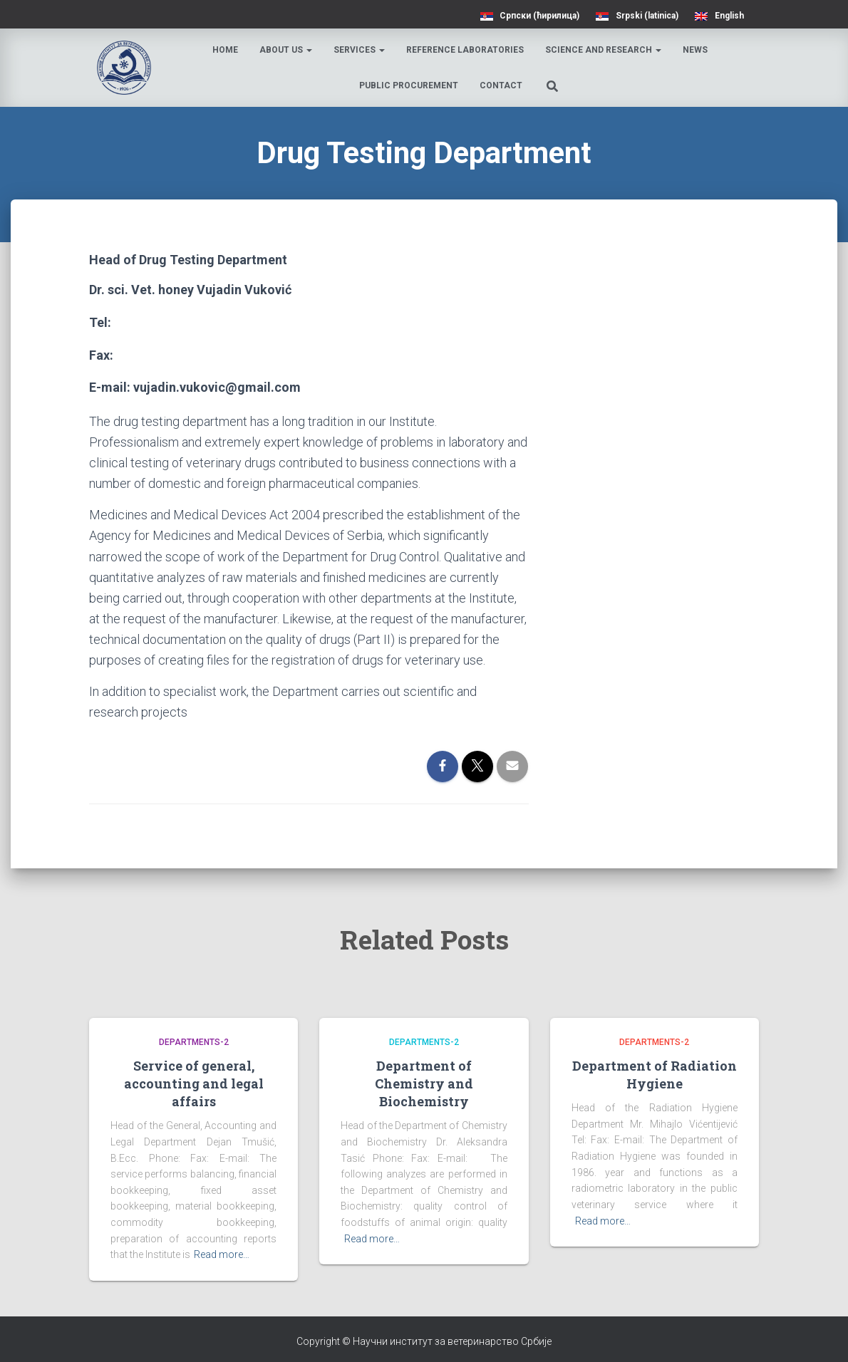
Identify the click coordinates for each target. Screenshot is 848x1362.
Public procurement (409, 85)
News (696, 50)
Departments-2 (194, 1042)
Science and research (605, 50)
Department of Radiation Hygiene (654, 1074)
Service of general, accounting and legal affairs (194, 1083)
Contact (501, 85)
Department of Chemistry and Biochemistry (424, 1083)
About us (287, 50)
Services (360, 50)
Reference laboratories (466, 50)
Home (226, 50)
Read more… (221, 1254)
